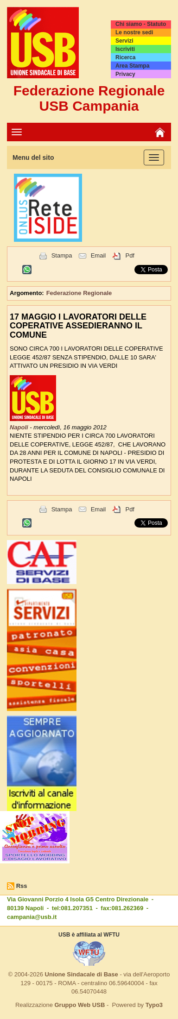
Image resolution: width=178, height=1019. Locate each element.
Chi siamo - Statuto (140, 24)
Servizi (124, 41)
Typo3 (154, 1004)
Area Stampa (132, 66)
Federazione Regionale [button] (79, 292)
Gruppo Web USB (79, 1004)
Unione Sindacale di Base (81, 974)
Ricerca (125, 57)
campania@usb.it (32, 916)
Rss (21, 885)
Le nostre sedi (134, 32)
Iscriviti (125, 49)
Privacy (125, 74)
